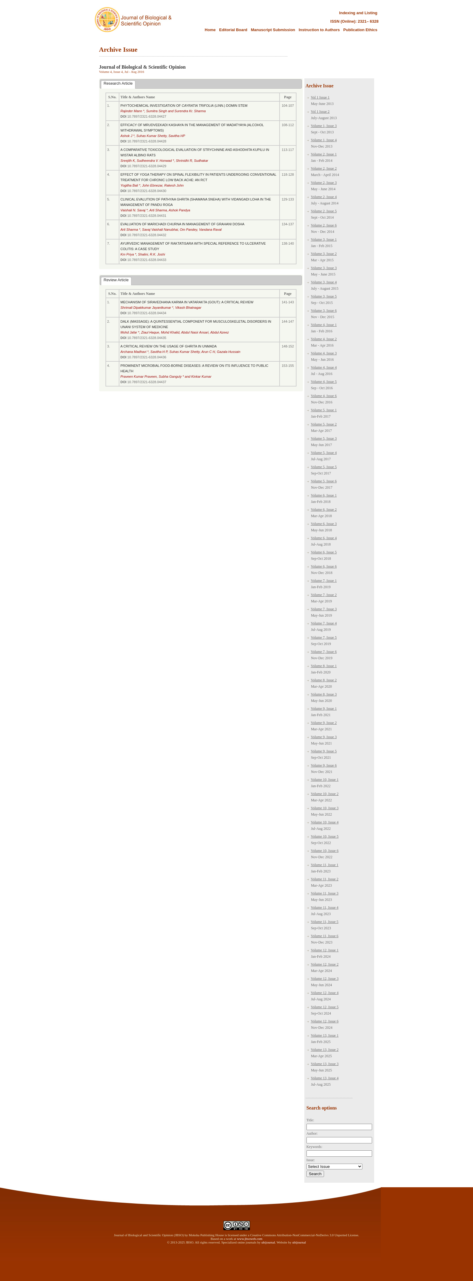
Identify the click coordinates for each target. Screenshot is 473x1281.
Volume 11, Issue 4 (324, 907)
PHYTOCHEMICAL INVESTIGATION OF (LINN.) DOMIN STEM (184, 105)
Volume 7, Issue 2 (324, 595)
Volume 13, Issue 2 (325, 1050)
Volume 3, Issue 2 (324, 254)
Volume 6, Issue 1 (324, 495)
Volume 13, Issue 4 (325, 1078)
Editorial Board (233, 30)
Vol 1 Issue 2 (320, 111)
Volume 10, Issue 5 (325, 836)
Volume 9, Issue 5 (324, 751)
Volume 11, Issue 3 (324, 893)
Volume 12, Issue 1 (325, 950)
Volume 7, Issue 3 (324, 609)
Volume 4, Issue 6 (324, 396)
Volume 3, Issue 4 (324, 282)
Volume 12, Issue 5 (325, 1007)
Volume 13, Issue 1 (325, 1035)
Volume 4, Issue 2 (324, 339)
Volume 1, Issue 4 (324, 140)
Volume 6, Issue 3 (324, 524)
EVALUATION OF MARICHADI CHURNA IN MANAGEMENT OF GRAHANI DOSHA (183, 224)
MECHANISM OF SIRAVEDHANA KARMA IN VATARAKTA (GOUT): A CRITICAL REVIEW (187, 302)
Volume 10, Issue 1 (325, 779)
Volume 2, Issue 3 (324, 183)
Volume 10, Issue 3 (325, 808)
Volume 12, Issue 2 (325, 964)
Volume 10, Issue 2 (325, 794)
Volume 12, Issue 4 (325, 993)
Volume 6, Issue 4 (324, 538)
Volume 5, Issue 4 (324, 453)
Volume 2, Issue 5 (324, 211)
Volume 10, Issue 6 (325, 851)
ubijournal (268, 1242)
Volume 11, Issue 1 (324, 865)
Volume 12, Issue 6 (325, 1021)
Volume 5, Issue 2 (324, 424)
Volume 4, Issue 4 (324, 367)
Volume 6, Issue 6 (324, 566)
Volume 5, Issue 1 (324, 410)
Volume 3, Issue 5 (324, 296)
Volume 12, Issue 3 (325, 978)
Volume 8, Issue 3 (324, 694)
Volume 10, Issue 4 (325, 822)
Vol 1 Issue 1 (320, 97)
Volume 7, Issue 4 (324, 623)
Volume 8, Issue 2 (324, 680)
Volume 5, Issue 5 (324, 467)
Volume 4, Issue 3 (324, 353)
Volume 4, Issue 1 (324, 325)
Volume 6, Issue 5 (324, 552)
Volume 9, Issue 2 (324, 723)
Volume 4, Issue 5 (324, 382)
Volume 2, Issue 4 (324, 197)
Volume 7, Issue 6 (324, 652)
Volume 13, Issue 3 (325, 1064)
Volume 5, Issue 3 (324, 438)
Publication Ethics (360, 30)
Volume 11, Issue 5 (324, 922)
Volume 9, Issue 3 (324, 737)
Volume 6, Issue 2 (324, 509)
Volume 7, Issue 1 (324, 581)
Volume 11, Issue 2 (324, 879)
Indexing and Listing (358, 13)
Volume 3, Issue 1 (324, 239)
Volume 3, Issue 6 (324, 310)
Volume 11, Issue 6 (324, 936)
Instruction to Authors (319, 30)
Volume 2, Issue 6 (324, 225)
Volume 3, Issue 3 (324, 268)
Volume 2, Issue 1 (324, 154)
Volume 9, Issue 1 (324, 708)
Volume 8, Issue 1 (324, 666)
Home (210, 30)
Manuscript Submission (273, 30)
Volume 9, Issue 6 (324, 765)
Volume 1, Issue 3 (324, 126)
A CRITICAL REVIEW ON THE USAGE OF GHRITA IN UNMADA (169, 346)
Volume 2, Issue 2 (324, 168)
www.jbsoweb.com (249, 1238)
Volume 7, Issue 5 (324, 637)
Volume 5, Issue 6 (324, 481)
